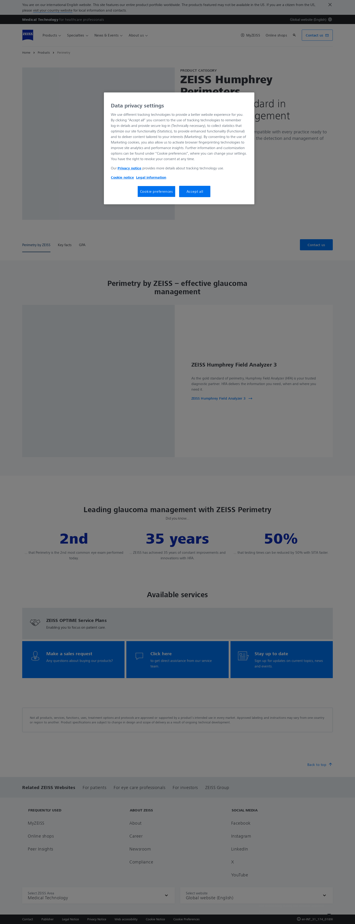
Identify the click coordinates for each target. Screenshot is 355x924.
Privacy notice (129, 168)
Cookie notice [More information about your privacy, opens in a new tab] (122, 177)
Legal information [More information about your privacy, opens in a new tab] (151, 177)
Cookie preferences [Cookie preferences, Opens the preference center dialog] (156, 191)
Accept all (195, 191)
